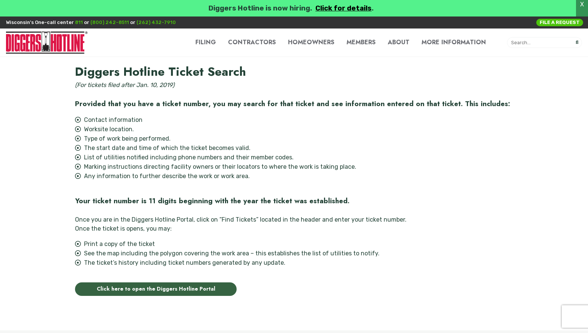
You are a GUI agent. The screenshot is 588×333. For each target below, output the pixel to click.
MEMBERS (361, 42)
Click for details (343, 8)
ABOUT (399, 42)
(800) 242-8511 (109, 22)
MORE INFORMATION (454, 42)
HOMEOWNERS (311, 42)
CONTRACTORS (252, 42)
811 (79, 22)
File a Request (560, 22)
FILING (205, 42)
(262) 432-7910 (156, 22)
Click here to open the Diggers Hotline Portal (156, 288)
